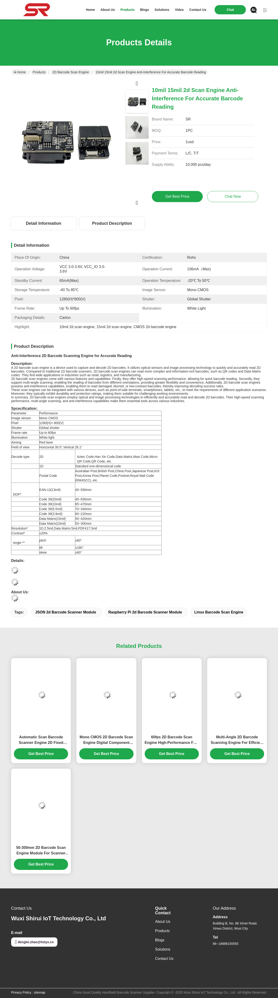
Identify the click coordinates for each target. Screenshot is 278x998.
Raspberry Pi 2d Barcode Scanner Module (145, 612)
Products (39, 72)
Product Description (112, 223)
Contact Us (164, 959)
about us (107, 10)
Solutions (162, 949)
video (179, 10)
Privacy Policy (21, 992)
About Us (162, 922)
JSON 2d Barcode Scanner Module (65, 612)
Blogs (159, 940)
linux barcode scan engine (218, 612)
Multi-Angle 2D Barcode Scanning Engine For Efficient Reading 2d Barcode (237, 740)
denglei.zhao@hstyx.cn (34, 942)
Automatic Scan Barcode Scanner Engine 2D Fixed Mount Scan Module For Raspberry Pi (41, 740)
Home (90, 10)
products (127, 10)
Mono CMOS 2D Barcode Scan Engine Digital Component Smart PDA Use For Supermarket (106, 740)
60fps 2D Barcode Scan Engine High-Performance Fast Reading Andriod (172, 740)
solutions (162, 10)
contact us (197, 10)
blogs (144, 10)
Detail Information (43, 223)
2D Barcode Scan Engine (71, 72)
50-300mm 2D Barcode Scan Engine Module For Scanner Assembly (41, 851)
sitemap (39, 992)
